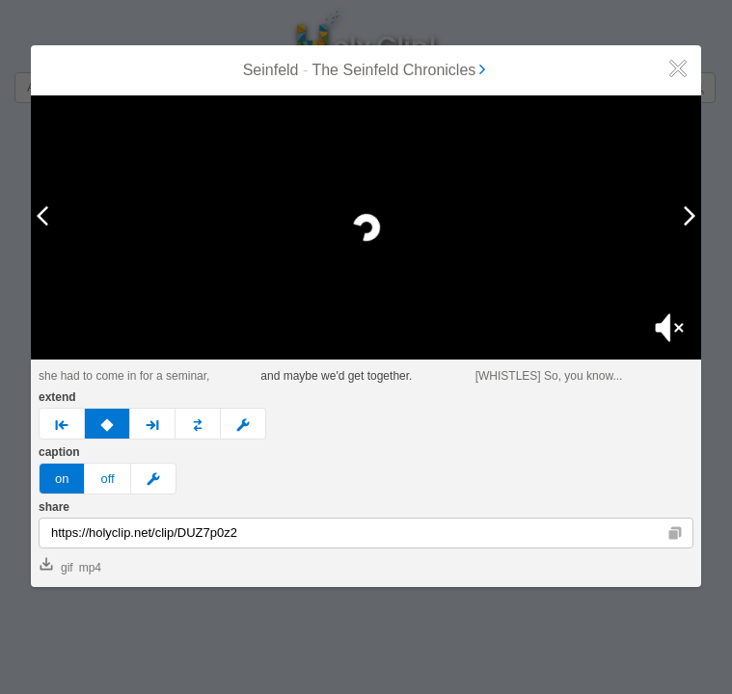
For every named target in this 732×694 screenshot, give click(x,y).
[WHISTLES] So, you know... (549, 376)
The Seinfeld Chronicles (400, 70)
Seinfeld (271, 70)
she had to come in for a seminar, (124, 376)
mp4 (90, 567)
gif (56, 565)
